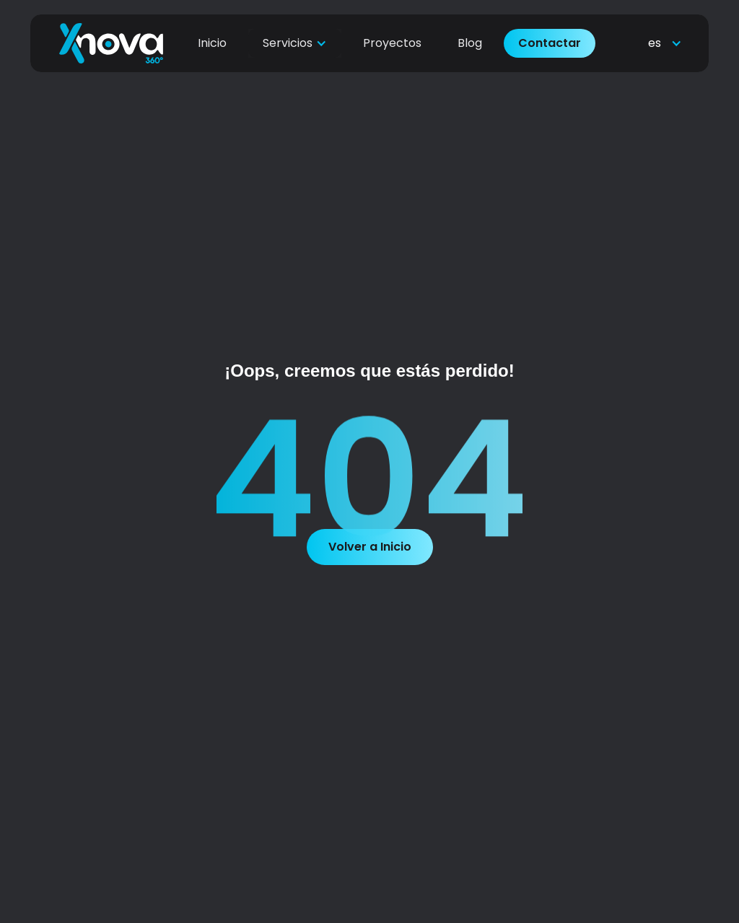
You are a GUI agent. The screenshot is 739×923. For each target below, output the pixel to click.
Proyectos (392, 31)
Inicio (212, 31)
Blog (470, 31)
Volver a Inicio (369, 546)
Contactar (549, 31)
